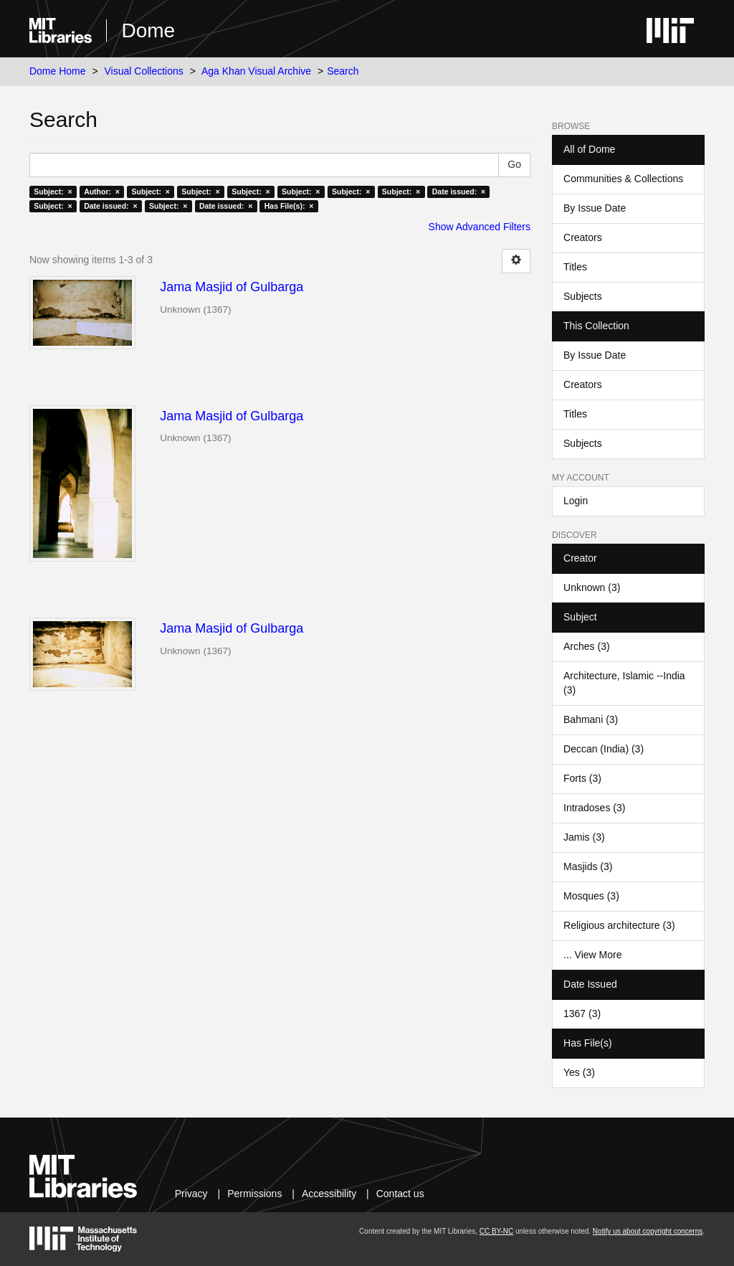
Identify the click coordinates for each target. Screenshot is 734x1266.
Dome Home (57, 71)
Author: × (102, 191)
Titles (575, 267)
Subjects (582, 296)
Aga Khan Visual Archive (256, 71)
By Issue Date (594, 208)
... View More (592, 954)
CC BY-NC (496, 1231)
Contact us (400, 1193)
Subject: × (53, 191)
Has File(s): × (289, 206)
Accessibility (329, 1193)
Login (575, 500)
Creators (582, 237)
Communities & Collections (623, 178)
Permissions (254, 1193)
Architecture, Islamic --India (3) (624, 683)
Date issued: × (458, 191)
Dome (148, 30)
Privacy (191, 1193)
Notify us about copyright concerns (647, 1231)
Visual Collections (144, 71)
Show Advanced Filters (479, 226)
